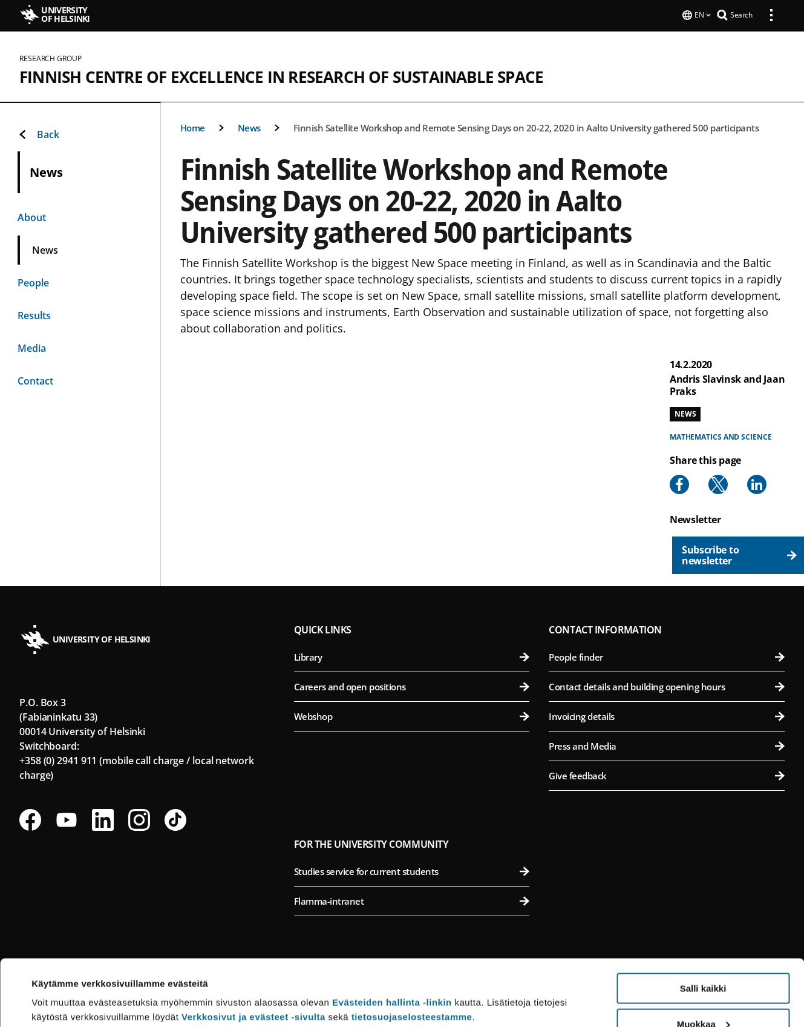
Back (38, 133)
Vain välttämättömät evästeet (703, 997)
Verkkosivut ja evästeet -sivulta (253, 954)
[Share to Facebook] (679, 483)
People (33, 281)
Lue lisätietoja (62, 988)
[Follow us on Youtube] (66, 819)
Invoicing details (667, 715)
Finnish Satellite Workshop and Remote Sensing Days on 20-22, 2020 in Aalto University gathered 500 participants (526, 127)
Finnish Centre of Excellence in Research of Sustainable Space (281, 76)
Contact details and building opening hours (667, 685)
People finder (667, 656)
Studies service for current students (412, 870)
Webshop (412, 715)
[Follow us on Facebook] (30, 819)
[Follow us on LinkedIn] (103, 819)
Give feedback (667, 774)
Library (412, 656)
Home (192, 127)
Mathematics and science (721, 436)
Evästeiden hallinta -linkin (392, 940)
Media (32, 347)
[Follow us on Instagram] (139, 819)
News (249, 127)
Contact (35, 379)
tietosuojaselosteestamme (411, 954)
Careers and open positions (412, 685)
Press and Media (667, 745)
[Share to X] (718, 483)
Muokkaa (703, 962)
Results (34, 314)
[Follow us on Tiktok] (175, 819)
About (32, 216)
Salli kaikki (703, 926)
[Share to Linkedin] (756, 483)
